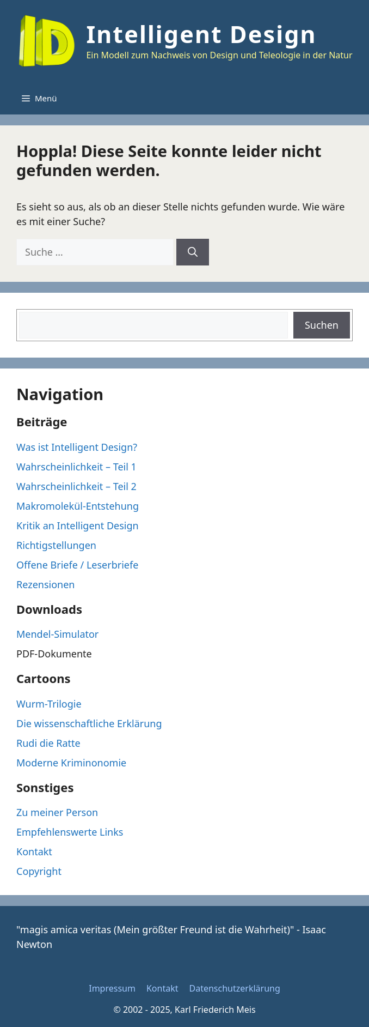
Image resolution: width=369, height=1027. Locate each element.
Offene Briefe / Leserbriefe (77, 564)
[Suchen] (192, 252)
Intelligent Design (201, 34)
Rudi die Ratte (48, 743)
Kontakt (34, 851)
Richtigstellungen (56, 545)
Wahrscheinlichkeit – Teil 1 (76, 466)
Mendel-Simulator (57, 634)
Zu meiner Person (57, 812)
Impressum (112, 988)
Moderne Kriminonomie (71, 762)
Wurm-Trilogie (49, 703)
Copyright (38, 871)
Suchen (322, 324)
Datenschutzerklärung (234, 988)
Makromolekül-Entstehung (77, 505)
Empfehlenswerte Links (69, 831)
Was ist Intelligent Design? (76, 447)
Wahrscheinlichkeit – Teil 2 (76, 486)
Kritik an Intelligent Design (77, 525)
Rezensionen (45, 584)
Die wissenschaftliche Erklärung (89, 723)
